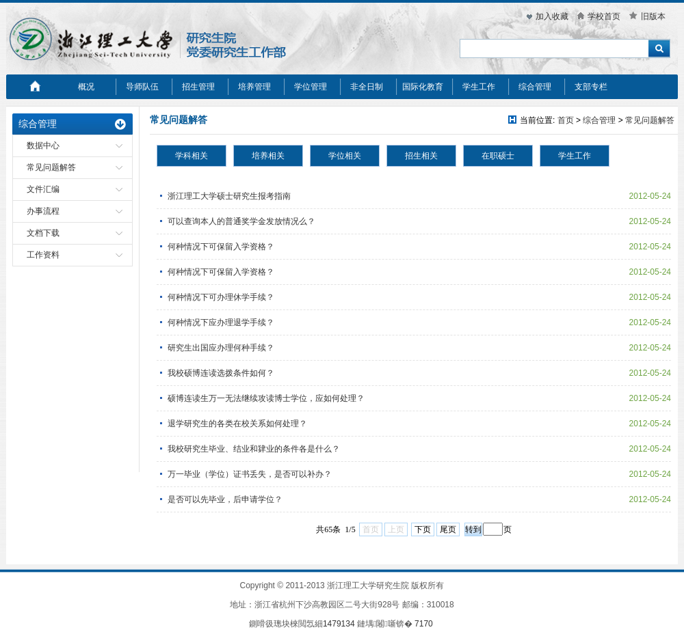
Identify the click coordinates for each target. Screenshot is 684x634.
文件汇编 (43, 189)
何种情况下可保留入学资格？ (221, 246)
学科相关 (191, 156)
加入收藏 (552, 16)
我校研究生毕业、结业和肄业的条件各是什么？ (254, 449)
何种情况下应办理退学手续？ (221, 322)
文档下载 (43, 233)
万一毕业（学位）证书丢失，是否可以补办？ (250, 474)
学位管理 (310, 87)
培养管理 (254, 87)
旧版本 (653, 16)
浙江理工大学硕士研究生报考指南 (229, 196)
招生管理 (198, 87)
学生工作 (478, 87)
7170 (424, 624)
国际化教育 (422, 87)
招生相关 (421, 156)
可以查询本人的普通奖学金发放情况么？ (241, 221)
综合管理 (534, 87)
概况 (86, 87)
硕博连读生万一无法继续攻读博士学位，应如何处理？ (266, 398)
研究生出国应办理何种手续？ (221, 348)
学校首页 (604, 16)
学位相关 (344, 156)
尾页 (448, 529)
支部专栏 (591, 87)
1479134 (339, 624)
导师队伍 (142, 87)
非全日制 (366, 87)
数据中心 (43, 145)
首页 (565, 120)
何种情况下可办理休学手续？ (221, 297)
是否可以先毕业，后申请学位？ (225, 499)
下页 (423, 529)
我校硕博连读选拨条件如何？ (221, 373)
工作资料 (43, 255)
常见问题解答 (51, 167)
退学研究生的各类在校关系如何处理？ (237, 423)
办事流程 (43, 211)
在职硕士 (498, 156)
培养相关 (268, 156)
